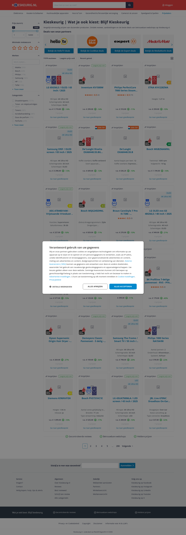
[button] (60, 286)
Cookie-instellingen (126, 276)
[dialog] (93, 267)
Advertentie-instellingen (59, 276)
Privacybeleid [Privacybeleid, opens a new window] (55, 279)
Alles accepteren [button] (123, 286)
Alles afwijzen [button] (95, 286)
